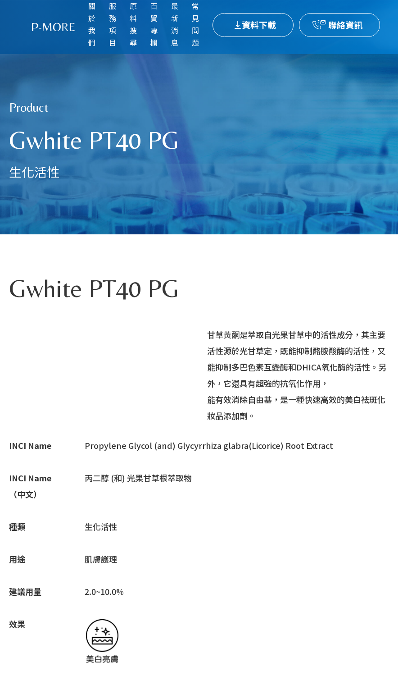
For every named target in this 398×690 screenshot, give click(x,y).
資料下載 (259, 24)
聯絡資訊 (345, 24)
